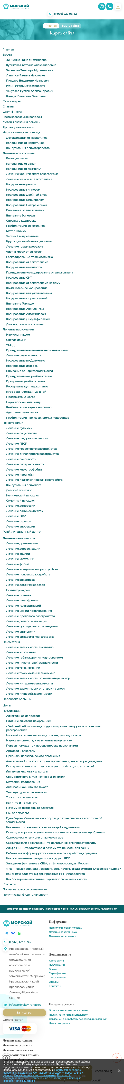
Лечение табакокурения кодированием (34, 657)
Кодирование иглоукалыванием (29, 293)
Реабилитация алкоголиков (25, 225)
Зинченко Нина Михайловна (26, 60)
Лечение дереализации (23, 548)
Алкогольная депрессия (23, 716)
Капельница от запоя (21, 163)
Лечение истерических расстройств (32, 569)
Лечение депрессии (20, 505)
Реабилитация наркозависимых (29, 407)
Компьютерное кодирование (26, 288)
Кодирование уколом (21, 184)
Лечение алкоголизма (18, 153)
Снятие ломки (16, 340)
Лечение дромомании (22, 543)
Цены (7, 705)
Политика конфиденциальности (25, 894)
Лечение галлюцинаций (23, 605)
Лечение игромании (21, 652)
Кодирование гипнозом (23, 189)
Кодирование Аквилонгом (25, 308)
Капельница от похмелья (23, 168)
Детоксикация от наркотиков (26, 137)
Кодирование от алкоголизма (27, 262)
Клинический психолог (22, 495)
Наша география (59, 1023)
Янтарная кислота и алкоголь (27, 771)
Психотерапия (13, 422)
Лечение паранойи (20, 474)
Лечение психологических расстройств (34, 479)
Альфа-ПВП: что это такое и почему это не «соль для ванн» (47, 848)
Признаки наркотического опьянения (33, 756)
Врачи (7, 54)
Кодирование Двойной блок (26, 194)
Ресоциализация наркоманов (27, 386)
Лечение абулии (18, 553)
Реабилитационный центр (22, 531)
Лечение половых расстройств (28, 574)
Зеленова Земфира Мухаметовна (29, 70)
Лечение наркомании (18, 329)
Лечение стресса (18, 521)
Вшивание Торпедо (20, 303)
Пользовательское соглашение (25, 889)
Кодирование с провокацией (26, 298)
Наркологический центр (23, 402)
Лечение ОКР (16, 516)
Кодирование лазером (22, 365)
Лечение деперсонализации (26, 621)
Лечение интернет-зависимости (29, 683)
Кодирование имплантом (24, 267)
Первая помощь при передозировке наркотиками (42, 745)
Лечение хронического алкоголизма (32, 174)
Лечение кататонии (20, 559)
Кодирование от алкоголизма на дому (33, 283)
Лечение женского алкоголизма (29, 179)
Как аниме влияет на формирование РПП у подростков (45, 874)
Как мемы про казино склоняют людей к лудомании (43, 827)
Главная (8, 49)
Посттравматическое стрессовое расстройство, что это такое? (50, 766)
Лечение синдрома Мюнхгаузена (30, 636)
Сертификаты (12, 111)
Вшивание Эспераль (20, 215)
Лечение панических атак (24, 511)
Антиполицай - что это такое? (27, 787)
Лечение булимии (19, 428)
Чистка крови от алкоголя (24, 251)
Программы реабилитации (25, 381)
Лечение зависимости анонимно (29, 647)
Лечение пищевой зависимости (29, 693)
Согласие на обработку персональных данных (77, 1019)
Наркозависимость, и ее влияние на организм (39, 740)
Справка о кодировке (21, 220)
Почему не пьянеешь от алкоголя (30, 808)
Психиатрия (11, 642)
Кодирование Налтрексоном (26, 205)
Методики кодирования (23, 782)
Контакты (9, 884)
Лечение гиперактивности (25, 464)
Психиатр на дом (18, 590)
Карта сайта (56, 960)
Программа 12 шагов (20, 397)
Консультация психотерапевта (28, 148)
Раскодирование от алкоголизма (29, 257)
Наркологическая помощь (21, 132)
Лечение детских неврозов (25, 585)
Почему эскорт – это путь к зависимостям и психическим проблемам (55, 832)
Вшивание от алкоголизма (25, 210)
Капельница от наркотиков (25, 142)
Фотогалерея (12, 101)
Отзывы (8, 106)
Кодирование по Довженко (25, 360)
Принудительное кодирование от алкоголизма (39, 272)
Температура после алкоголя (26, 792)
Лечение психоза (18, 595)
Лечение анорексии (20, 526)
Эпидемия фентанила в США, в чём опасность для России (47, 863)
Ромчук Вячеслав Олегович (26, 96)
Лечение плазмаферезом (24, 246)
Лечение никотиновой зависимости (32, 662)
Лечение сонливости (21, 459)
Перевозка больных (17, 699)
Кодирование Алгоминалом (26, 314)
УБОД (10, 345)
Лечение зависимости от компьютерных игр (38, 678)
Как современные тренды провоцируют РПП (38, 858)
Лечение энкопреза (20, 579)
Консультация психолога (23, 485)
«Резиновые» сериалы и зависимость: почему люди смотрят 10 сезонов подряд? (63, 868)
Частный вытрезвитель (22, 236)
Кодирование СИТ (19, 277)
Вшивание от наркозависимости (29, 371)
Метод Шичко (16, 231)
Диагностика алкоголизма (24, 324)
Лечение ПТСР (16, 443)
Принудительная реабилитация (29, 376)
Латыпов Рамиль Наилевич (25, 75)
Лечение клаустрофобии (24, 469)
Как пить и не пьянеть (21, 802)
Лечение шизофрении (22, 600)
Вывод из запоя (17, 158)
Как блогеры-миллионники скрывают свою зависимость (46, 879)
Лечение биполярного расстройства (32, 454)
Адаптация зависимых (22, 412)
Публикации (12, 710)
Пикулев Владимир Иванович (27, 80)
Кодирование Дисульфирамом (28, 319)
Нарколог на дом (18, 334)
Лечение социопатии (21, 433)
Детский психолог (19, 490)
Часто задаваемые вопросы (22, 117)
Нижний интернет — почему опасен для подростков (43, 735)
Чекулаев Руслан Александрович (29, 91)
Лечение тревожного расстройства (31, 448)
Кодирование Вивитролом (25, 199)
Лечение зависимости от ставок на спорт (35, 688)
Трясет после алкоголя (22, 797)
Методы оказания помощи (21, 122)
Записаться (24, 1012)
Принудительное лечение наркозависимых (37, 350)
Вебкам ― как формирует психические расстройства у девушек (51, 853)
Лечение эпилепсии (20, 631)
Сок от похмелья (17, 813)
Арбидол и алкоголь (20, 751)
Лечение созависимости (23, 355)
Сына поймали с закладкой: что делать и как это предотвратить (51, 842)
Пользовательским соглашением (34, 1075)
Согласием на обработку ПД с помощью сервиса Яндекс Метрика (42, 1079)
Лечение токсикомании (23, 667)
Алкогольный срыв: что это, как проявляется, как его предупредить (54, 761)
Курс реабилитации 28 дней (26, 391)
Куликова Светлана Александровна (31, 65)
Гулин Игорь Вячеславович (25, 86)
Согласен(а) (103, 1071)
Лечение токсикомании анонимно (30, 673)
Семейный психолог (20, 500)
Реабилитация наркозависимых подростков (37, 417)
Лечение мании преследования (29, 610)
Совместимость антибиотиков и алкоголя (35, 776)
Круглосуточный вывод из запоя (29, 241)
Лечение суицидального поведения (32, 626)
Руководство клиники (18, 127)
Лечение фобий (17, 564)
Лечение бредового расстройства (30, 616)
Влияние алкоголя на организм (28, 721)
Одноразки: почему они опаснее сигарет (35, 837)
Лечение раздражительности (27, 438)
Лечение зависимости (19, 538)
